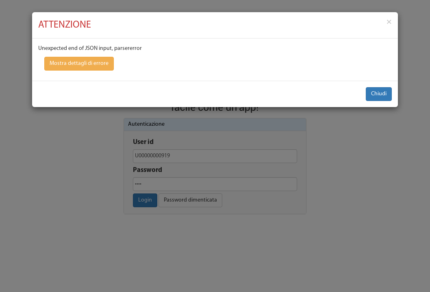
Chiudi (379, 94)
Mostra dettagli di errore (79, 63)
